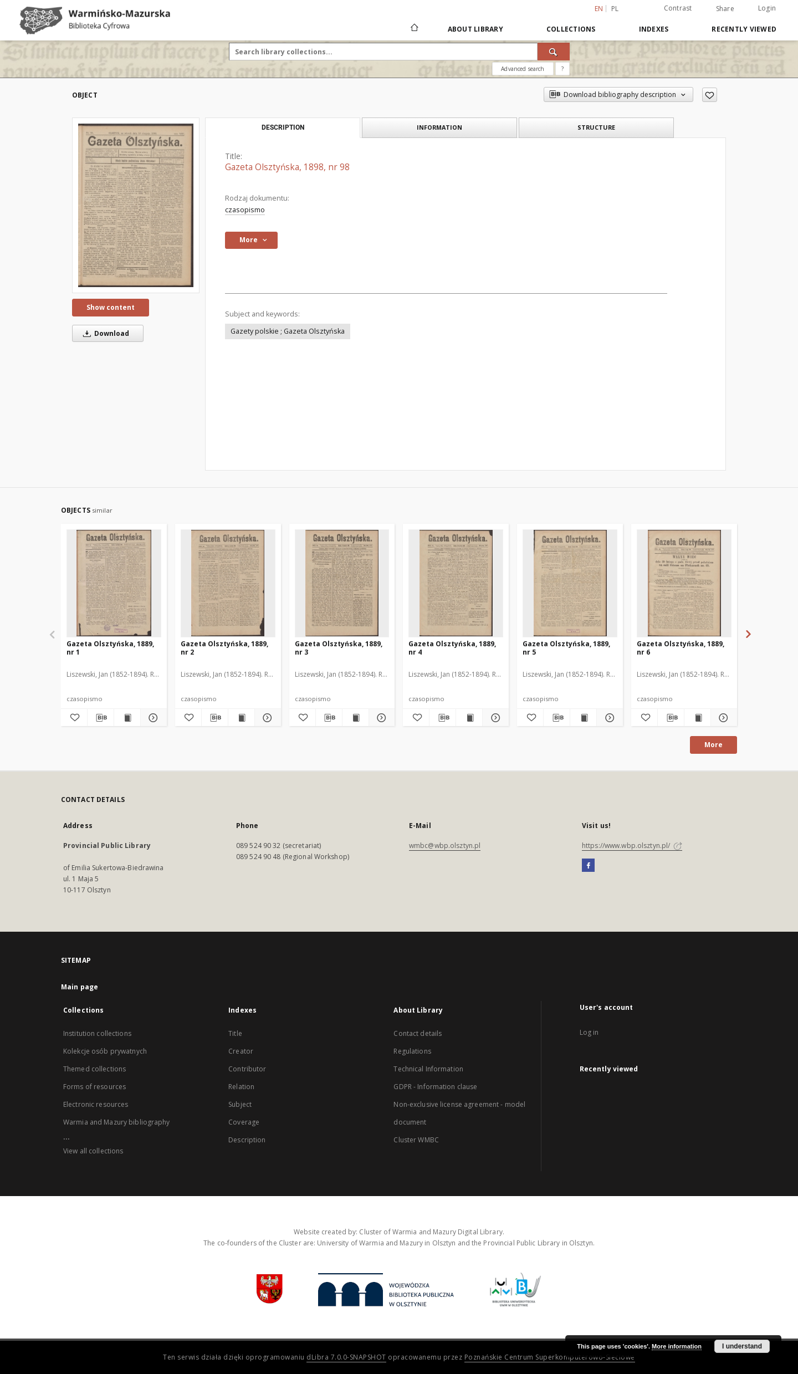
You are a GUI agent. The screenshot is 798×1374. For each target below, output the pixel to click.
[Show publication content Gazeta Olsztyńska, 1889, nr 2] (241, 718)
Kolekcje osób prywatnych (105, 1051)
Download (104, 333)
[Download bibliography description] (101, 718)
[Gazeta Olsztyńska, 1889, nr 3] (342, 583)
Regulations (412, 1051)
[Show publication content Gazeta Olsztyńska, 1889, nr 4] (469, 718)
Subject (240, 1104)
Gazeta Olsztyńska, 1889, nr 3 (338, 647)
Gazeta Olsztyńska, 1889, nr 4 (452, 647)
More (713, 744)
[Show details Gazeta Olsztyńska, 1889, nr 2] (266, 718)
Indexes (654, 29)
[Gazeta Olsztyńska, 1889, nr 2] (228, 583)
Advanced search (522, 69)
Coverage (243, 1122)
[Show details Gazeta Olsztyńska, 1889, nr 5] (608, 718)
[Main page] (413, 29)
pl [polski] (615, 8)
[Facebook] (588, 866)
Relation (241, 1086)
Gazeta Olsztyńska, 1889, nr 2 (224, 647)
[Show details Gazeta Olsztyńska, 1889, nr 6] (722, 718)
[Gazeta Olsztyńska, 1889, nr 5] (570, 583)
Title (235, 1033)
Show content (110, 307)
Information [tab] (439, 127)
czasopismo (245, 209)
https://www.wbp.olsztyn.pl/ (632, 845)
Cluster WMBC (415, 1140)
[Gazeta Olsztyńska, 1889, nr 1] (114, 583)
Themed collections (94, 1069)
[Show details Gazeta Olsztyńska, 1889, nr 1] (152, 718)
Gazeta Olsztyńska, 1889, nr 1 (110, 647)
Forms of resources (94, 1086)
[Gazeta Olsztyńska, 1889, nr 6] (684, 583)
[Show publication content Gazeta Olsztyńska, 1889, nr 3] (355, 718)
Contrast (678, 8)
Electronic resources (95, 1104)
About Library (475, 29)
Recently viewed (744, 29)
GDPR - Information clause (435, 1086)
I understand (742, 1346)
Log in (589, 1032)
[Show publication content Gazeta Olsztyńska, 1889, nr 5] (583, 718)
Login (767, 8)
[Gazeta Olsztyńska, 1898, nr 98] (135, 205)
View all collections (93, 1151)
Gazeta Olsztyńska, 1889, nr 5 (566, 647)
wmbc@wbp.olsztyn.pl (444, 845)
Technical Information (428, 1069)
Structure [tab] (596, 127)
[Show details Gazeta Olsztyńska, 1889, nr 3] (380, 718)
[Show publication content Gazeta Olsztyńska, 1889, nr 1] (127, 718)
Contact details (417, 1033)
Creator (240, 1051)
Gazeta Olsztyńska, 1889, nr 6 (680, 647)
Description (246, 1140)
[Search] (554, 51)
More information (677, 1346)
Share (725, 8)
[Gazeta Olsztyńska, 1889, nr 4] (456, 583)
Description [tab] (283, 127)
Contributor (247, 1069)
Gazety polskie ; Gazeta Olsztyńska (288, 331)
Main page (79, 987)
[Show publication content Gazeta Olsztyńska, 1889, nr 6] (697, 718)
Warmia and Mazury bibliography (116, 1122)
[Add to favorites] (709, 95)
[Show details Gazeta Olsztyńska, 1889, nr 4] (494, 718)
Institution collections (97, 1033)
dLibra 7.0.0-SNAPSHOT (346, 1357)
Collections (571, 29)
